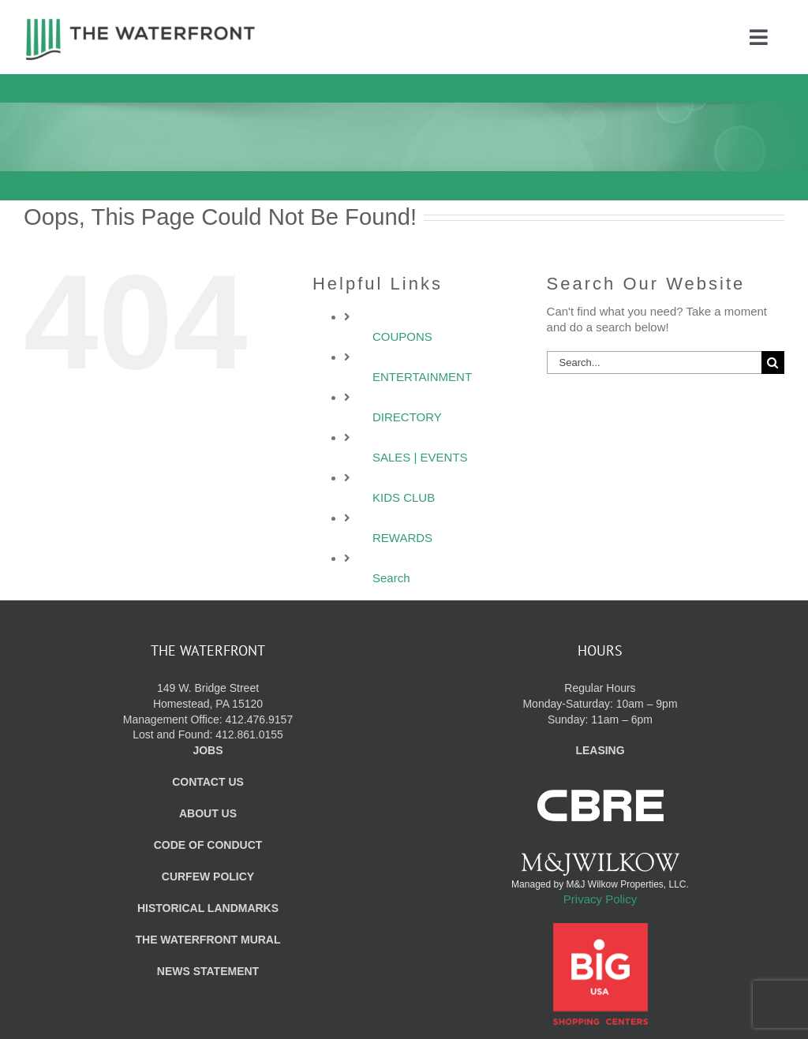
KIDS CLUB (403, 497)
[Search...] (654, 362)
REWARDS (402, 537)
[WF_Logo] (140, 22)
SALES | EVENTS (420, 457)
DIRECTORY (407, 417)
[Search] (772, 362)
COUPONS (402, 336)
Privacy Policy (600, 899)
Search (391, 578)
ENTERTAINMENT (422, 376)
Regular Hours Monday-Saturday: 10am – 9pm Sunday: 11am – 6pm (599, 704)
